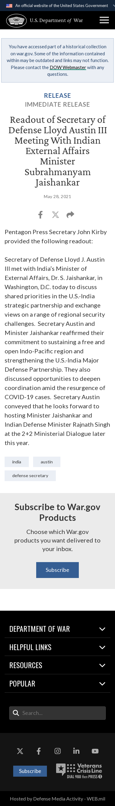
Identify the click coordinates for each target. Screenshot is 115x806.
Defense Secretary (30, 475)
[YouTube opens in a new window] (95, 751)
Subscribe (57, 569)
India (16, 461)
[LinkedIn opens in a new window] (76, 751)
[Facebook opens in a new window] (38, 751)
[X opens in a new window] (20, 751)
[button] (104, 20)
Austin (47, 461)
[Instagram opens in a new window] (57, 751)
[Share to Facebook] (41, 216)
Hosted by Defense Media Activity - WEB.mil (57, 798)
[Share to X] (56, 216)
